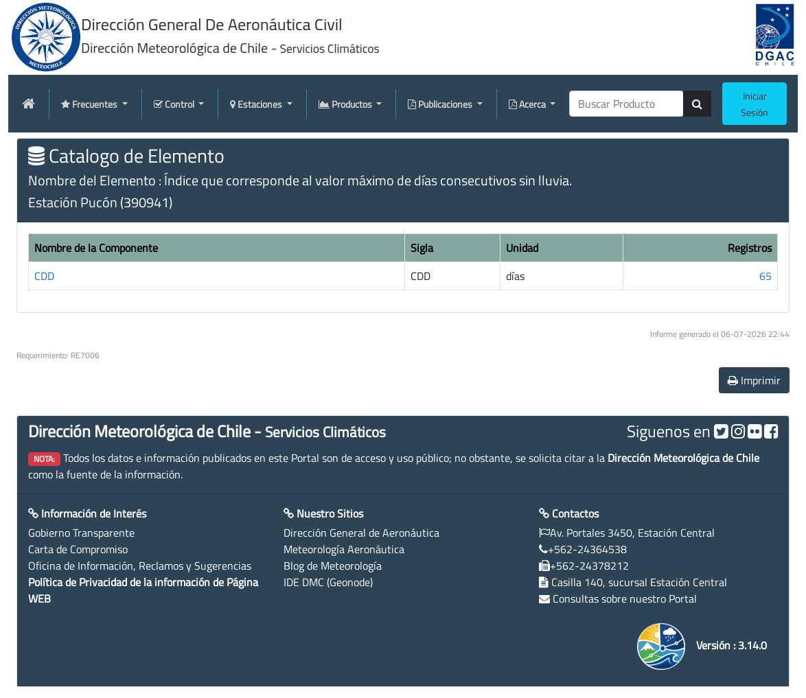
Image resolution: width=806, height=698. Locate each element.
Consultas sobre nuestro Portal (625, 598)
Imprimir (754, 380)
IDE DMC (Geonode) (328, 582)
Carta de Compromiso (78, 549)
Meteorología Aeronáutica (344, 549)
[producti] (626, 104)
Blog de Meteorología (333, 565)
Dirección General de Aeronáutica (361, 532)
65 (765, 276)
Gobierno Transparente (81, 532)
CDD (44, 276)
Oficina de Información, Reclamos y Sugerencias (139, 565)
